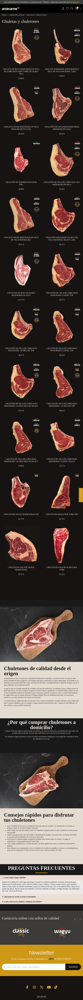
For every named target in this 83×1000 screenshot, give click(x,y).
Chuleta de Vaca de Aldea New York (62, 568)
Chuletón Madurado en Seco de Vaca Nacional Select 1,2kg (62, 239)
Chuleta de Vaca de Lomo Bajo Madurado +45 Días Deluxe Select (21, 460)
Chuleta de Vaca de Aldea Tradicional (21, 568)
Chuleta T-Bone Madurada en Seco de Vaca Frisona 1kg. (21, 239)
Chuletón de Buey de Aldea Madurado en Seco (21, 294)
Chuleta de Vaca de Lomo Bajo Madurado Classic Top (62, 349)
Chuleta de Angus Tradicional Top (21, 514)
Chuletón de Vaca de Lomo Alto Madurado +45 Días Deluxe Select (21, 405)
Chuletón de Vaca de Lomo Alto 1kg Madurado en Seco (62, 183)
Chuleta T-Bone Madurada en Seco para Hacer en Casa (21, 128)
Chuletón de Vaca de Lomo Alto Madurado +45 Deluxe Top (21, 349)
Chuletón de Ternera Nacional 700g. (21, 183)
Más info (76, 2)
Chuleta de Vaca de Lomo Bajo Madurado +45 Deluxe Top (62, 405)
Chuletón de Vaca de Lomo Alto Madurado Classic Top (62, 294)
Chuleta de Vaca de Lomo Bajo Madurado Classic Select (62, 460)
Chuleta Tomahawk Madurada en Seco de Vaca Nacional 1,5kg (62, 70)
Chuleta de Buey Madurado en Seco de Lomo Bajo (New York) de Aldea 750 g (21, 71)
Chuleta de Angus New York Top (62, 514)
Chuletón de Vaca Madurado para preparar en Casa (62, 128)
